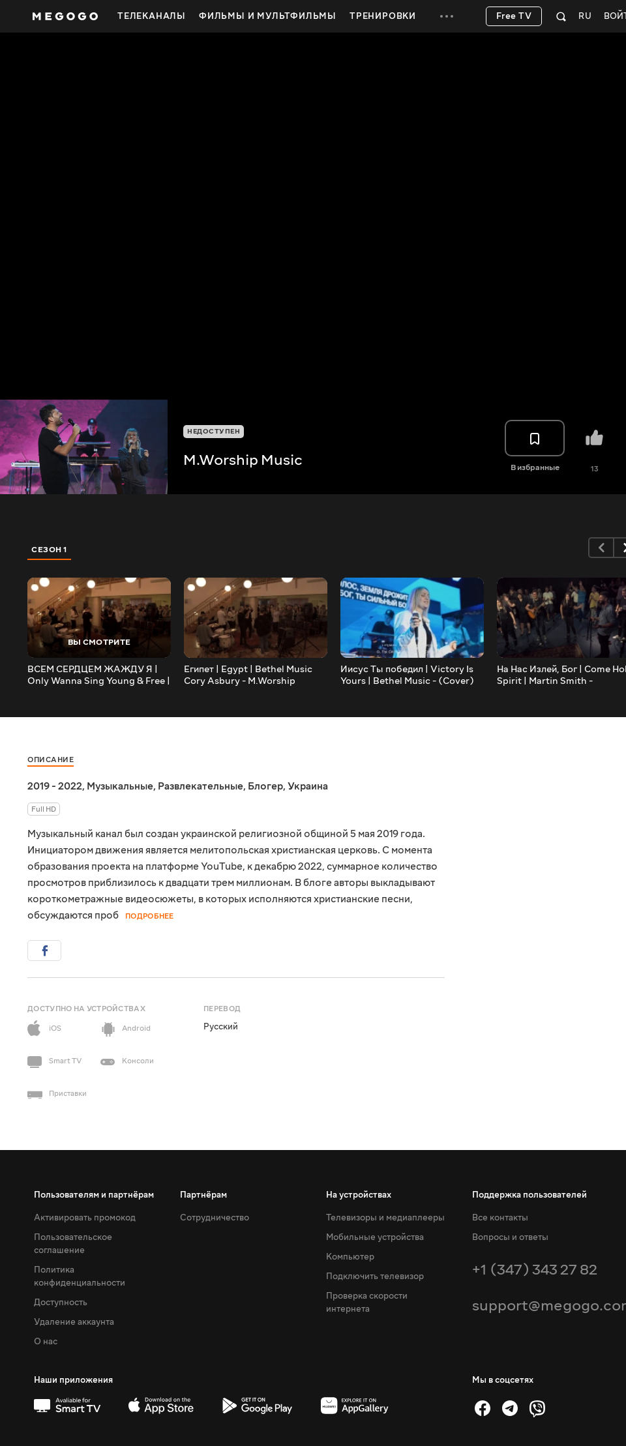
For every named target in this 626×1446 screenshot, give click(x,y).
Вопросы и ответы (510, 1237)
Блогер (265, 786)
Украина (308, 786)
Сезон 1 (49, 549)
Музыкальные (120, 786)
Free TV (514, 16)
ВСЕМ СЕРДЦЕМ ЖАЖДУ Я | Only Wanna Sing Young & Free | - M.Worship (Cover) (98, 675)
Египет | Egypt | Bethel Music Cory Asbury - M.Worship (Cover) (248, 675)
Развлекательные (200, 786)
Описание (50, 760)
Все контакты (500, 1218)
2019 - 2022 (54, 786)
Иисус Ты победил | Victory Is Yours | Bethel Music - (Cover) (407, 675)
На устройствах (358, 1195)
